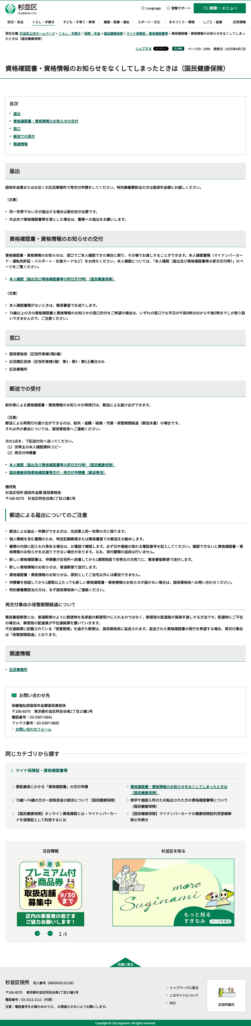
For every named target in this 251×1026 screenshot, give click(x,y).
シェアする (144, 48)
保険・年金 (92, 33)
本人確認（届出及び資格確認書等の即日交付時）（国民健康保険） (62, 278)
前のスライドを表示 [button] (37, 933)
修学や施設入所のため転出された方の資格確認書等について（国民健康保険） (179, 803)
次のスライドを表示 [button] (50, 933)
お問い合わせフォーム (33, 729)
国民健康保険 (113, 33)
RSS (173, 1002)
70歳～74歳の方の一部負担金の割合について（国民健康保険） (66, 800)
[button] (151, 7)
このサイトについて (184, 995)
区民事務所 (18, 669)
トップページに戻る (184, 987)
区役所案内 (226, 1004)
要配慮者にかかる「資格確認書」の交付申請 (52, 786)
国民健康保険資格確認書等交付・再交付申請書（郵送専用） (58, 472)
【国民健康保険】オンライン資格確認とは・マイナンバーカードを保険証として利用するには (66, 816)
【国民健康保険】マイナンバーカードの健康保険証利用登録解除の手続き (180, 816)
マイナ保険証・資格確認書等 (147, 33)
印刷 (179, 48)
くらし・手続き (69, 33)
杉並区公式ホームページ (37, 33)
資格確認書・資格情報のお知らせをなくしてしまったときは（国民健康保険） (178, 789)
